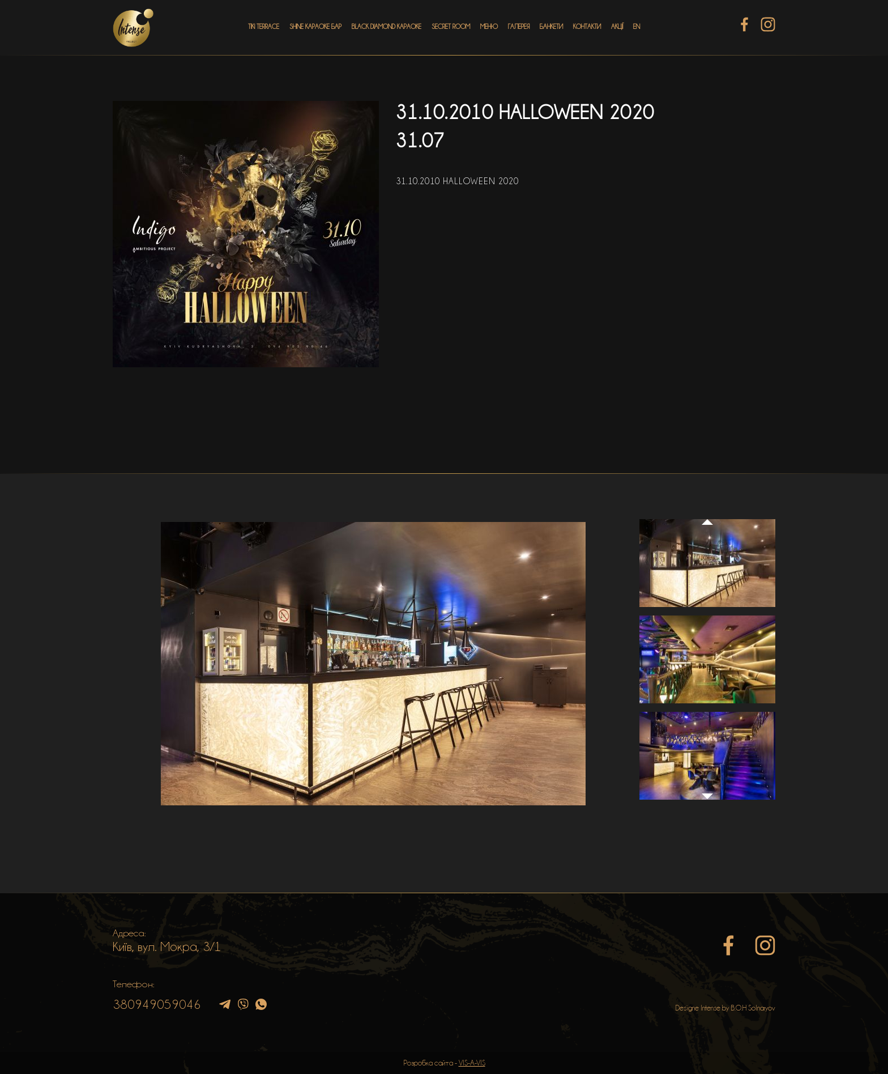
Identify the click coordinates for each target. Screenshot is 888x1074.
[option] (373, 663)
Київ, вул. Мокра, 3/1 (167, 946)
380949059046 (157, 1004)
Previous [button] (707, 511)
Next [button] (707, 802)
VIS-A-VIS (472, 1063)
